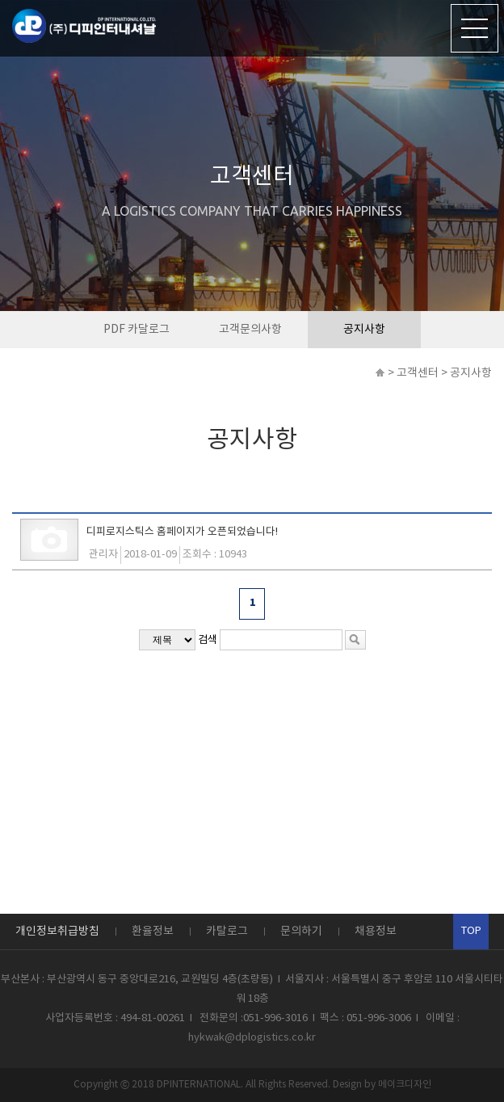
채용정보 (376, 931)
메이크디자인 (404, 1084)
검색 (207, 640)
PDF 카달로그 (136, 329)
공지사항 (364, 329)
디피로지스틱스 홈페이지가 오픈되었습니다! (182, 532)
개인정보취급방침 (57, 931)
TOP (471, 931)
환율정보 (153, 931)
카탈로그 (227, 931)
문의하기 (301, 931)
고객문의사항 (250, 329)
